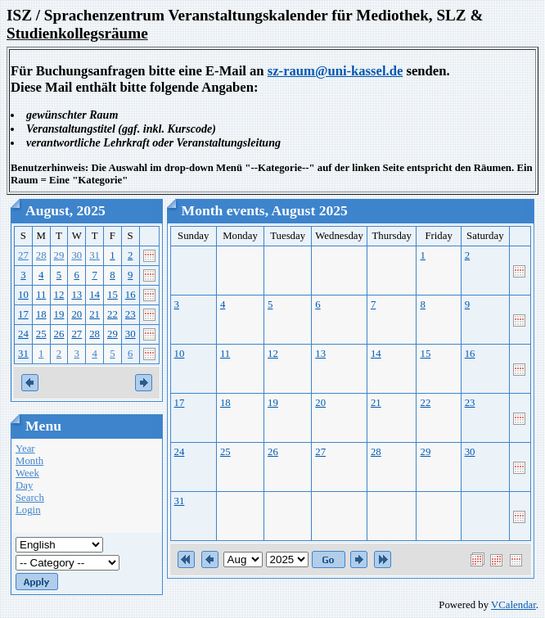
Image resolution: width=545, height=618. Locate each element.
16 (130, 294)
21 (94, 314)
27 (23, 255)
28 (41, 255)
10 (23, 294)
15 (112, 294)
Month (29, 461)
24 (23, 334)
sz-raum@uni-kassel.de (335, 71)
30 (76, 255)
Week (27, 473)
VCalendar (513, 605)
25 (41, 334)
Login (28, 510)
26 (59, 334)
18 (41, 314)
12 (59, 294)
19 (59, 314)
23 (130, 314)
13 (76, 294)
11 (41, 294)
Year (25, 448)
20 (76, 314)
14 (94, 294)
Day (24, 485)
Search (30, 497)
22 (112, 314)
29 (59, 255)
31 (94, 255)
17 (23, 314)
